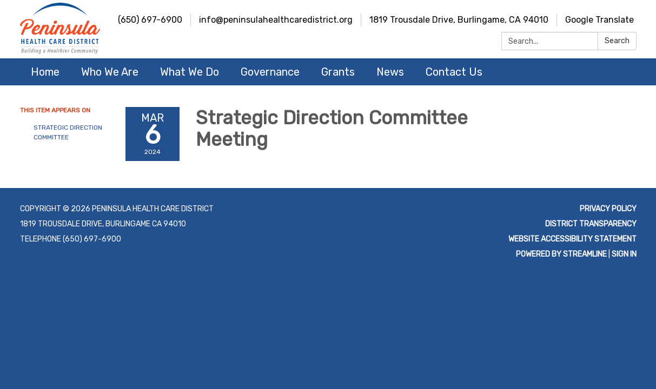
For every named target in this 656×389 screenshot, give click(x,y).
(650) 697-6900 (150, 20)
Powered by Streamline (561, 254)
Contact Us (454, 71)
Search (617, 40)
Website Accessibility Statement (572, 239)
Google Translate (599, 20)
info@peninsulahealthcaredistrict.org (276, 20)
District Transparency (591, 224)
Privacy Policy (608, 208)
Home (45, 71)
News (390, 71)
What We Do (189, 71)
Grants (338, 71)
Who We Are (109, 71)
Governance (270, 71)
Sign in (624, 254)
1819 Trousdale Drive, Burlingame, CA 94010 (458, 20)
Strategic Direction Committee (68, 132)
